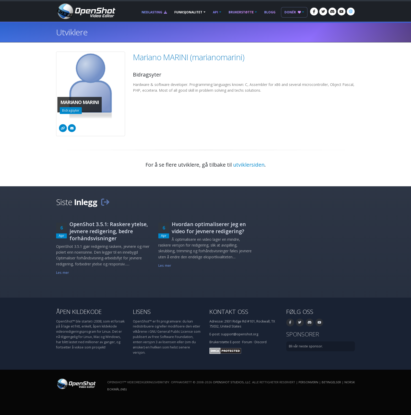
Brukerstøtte (241, 12)
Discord (261, 342)
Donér (292, 12)
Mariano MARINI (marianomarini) (188, 57)
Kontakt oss (228, 312)
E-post (235, 342)
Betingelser (331, 382)
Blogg (269, 12)
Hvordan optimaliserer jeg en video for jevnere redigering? (209, 228)
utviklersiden (248, 164)
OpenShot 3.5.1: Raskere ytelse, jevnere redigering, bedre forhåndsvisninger (108, 231)
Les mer (62, 272)
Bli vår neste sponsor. (306, 346)
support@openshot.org (239, 334)
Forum (247, 342)
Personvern (308, 382)
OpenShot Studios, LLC (232, 382)
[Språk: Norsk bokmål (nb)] (351, 11)
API (215, 12)
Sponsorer (302, 334)
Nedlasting (154, 12)
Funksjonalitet (188, 12)
